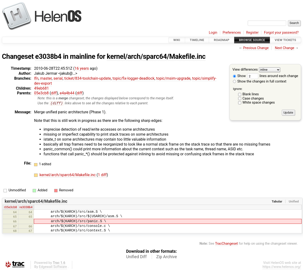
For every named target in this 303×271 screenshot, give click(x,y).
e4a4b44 (67, 93)
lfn (36, 78)
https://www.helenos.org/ (282, 267)
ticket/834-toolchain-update (87, 78)
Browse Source (252, 40)
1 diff (102, 175)
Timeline (197, 40)
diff (54, 93)
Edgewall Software (53, 267)
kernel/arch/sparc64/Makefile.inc (156, 56)
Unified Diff (136, 257)
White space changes (258, 103)
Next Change (284, 48)
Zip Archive (166, 257)
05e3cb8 (41, 93)
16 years (82, 68)
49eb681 (41, 88)
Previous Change (256, 48)
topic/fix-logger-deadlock (133, 78)
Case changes (253, 98)
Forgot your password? (281, 33)
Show (239, 76)
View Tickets (285, 40)
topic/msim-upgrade (173, 78)
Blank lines (250, 94)
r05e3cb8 (10, 207)
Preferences (232, 33)
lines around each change (272, 76)
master (46, 78)
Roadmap (221, 40)
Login (213, 33)
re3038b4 (25, 207)
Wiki (176, 40)
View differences (245, 70)
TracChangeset (226, 244)
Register (252, 33)
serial (58, 78)
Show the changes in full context (259, 81)
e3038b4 (48, 56)
